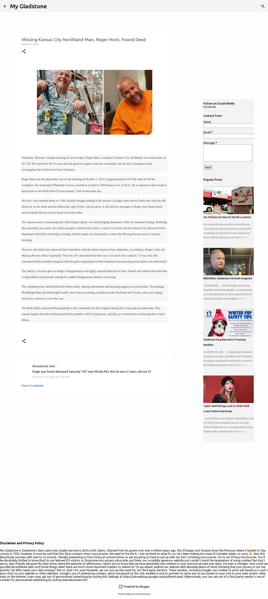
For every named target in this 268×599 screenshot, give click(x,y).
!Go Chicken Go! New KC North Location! (227, 217)
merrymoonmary (142, 594)
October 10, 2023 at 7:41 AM (50, 377)
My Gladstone (28, 6)
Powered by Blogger (134, 586)
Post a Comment (32, 385)
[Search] (263, 6)
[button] (24, 51)
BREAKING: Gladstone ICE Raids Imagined (227, 278)
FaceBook (209, 106)
